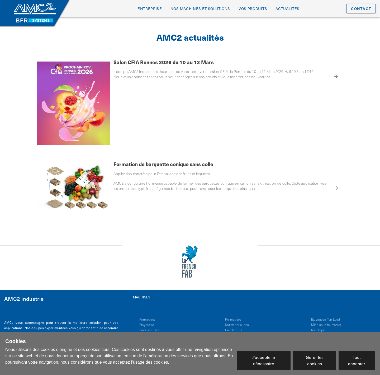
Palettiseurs (233, 327)
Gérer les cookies (315, 360)
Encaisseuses (149, 327)
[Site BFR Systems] (34, 20)
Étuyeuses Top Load (325, 317)
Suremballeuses (237, 322)
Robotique (318, 327)
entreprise (149, 8)
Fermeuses (233, 317)
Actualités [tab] (288, 8)
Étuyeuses (146, 322)
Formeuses (147, 317)
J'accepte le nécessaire (263, 360)
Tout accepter (356, 360)
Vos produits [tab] (253, 8)
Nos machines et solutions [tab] (200, 8)
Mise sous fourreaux (326, 322)
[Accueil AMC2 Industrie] (34, 9)
